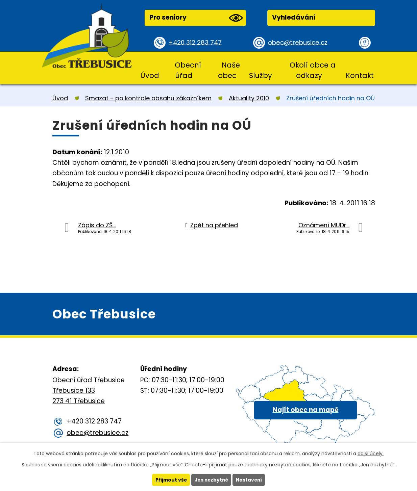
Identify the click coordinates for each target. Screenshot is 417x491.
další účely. (371, 453)
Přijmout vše (169, 479)
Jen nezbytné (211, 479)
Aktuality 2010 (249, 98)
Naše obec (229, 70)
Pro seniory (196, 18)
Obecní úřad (188, 70)
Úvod (149, 75)
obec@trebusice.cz (299, 42)
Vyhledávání (294, 17)
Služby (260, 75)
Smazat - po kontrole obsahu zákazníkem (148, 98)
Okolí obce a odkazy (313, 70)
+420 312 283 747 (196, 42)
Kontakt (360, 75)
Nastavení (250, 479)
